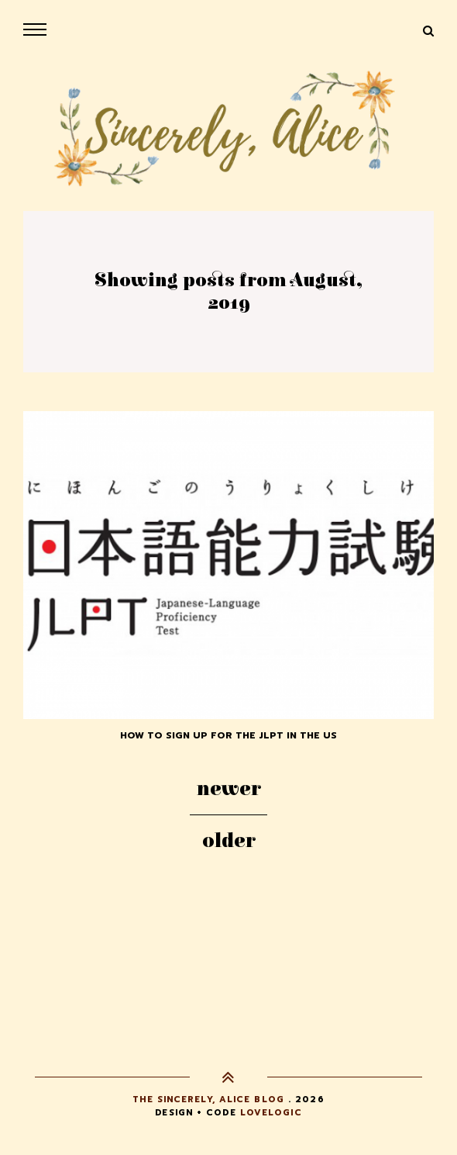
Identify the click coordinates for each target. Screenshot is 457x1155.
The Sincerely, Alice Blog (208, 1099)
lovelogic (271, 1112)
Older (229, 840)
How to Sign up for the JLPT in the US (228, 735)
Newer (229, 789)
